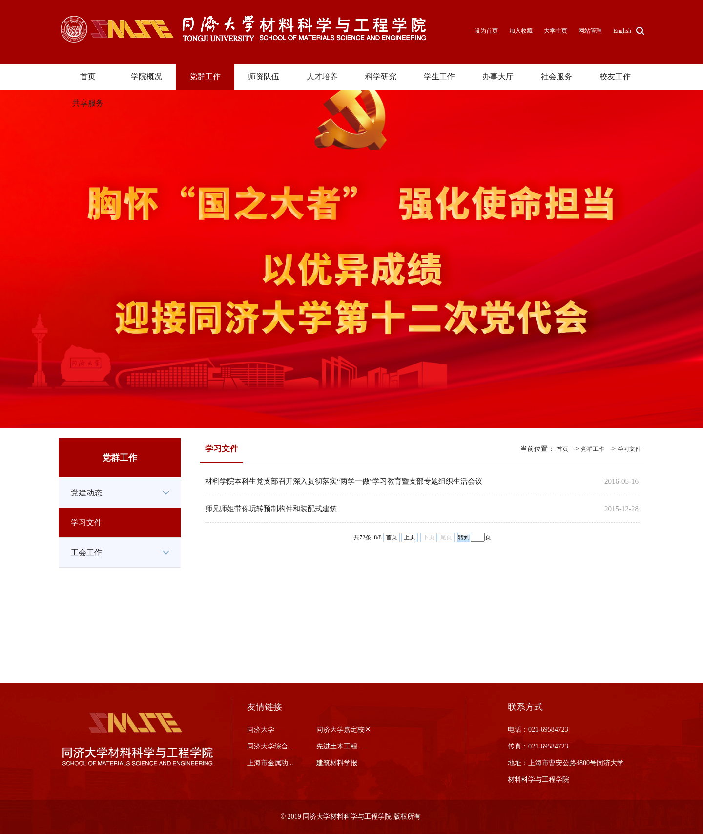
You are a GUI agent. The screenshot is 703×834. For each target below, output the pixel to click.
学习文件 (86, 522)
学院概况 (146, 76)
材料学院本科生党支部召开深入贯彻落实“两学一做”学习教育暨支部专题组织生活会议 (343, 481)
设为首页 (487, 30)
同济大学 (260, 729)
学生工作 (439, 76)
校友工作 (615, 76)
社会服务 (556, 76)
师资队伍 (263, 76)
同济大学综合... (270, 746)
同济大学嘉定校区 (343, 729)
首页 (88, 76)
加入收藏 (521, 30)
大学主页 (555, 30)
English (622, 30)
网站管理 (590, 30)
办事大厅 (498, 76)
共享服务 (87, 103)
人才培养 (322, 76)
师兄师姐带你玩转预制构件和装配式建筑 (271, 509)
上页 (409, 537)
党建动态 (86, 493)
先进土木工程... (339, 746)
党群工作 (205, 76)
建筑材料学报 (336, 763)
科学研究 (380, 76)
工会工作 (86, 552)
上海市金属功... (270, 763)
